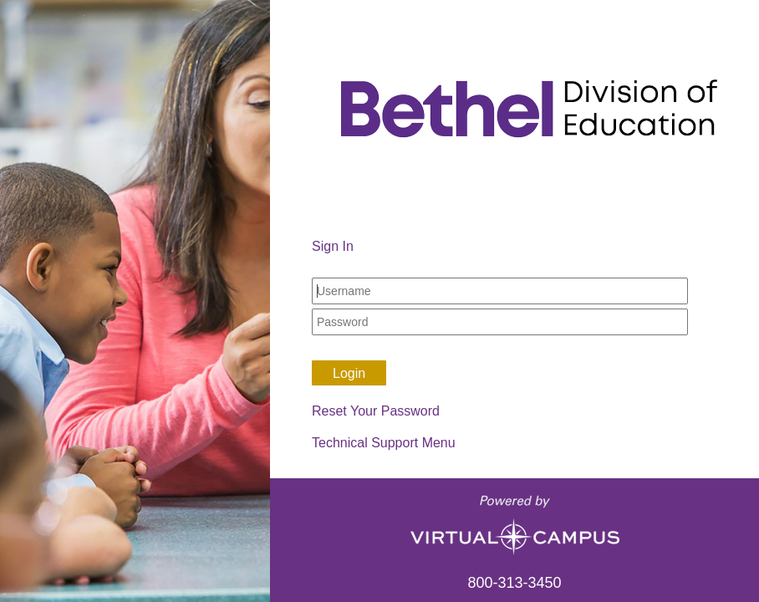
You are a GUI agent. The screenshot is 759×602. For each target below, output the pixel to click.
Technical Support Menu (384, 443)
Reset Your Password (376, 411)
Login (349, 373)
